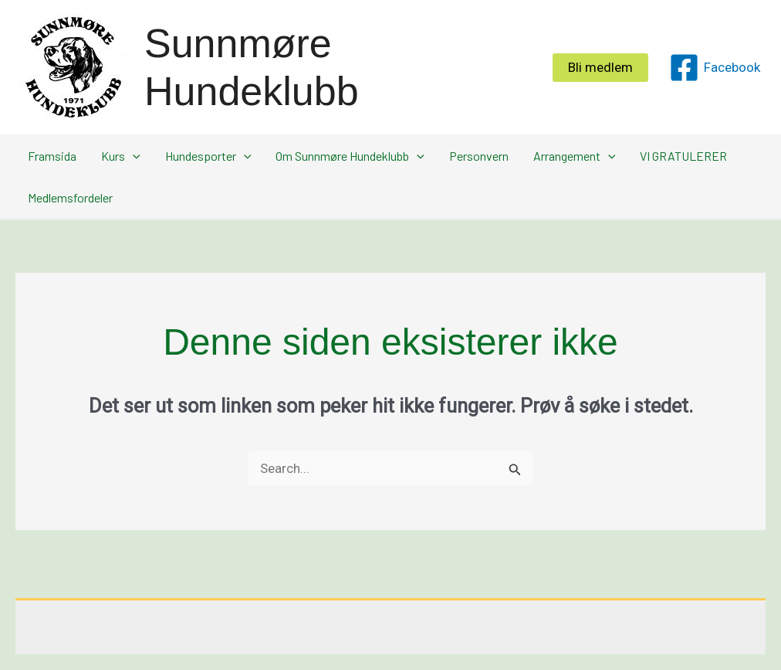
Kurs (120, 156)
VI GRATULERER (683, 155)
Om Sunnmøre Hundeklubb (350, 156)
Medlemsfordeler (70, 197)
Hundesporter (208, 156)
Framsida (52, 155)
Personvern (479, 155)
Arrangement (574, 156)
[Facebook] (715, 68)
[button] (600, 67)
